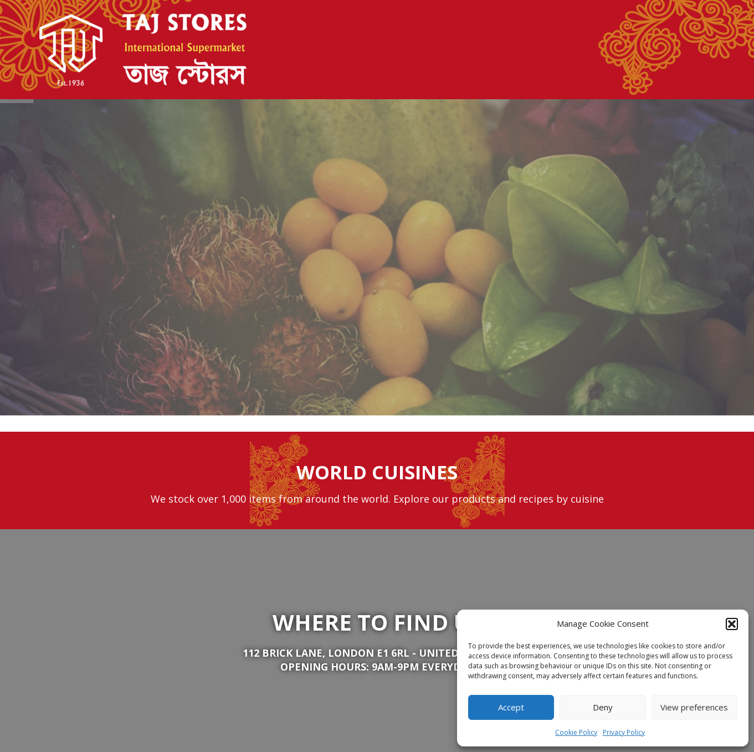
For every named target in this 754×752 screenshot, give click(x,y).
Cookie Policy (576, 732)
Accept (511, 707)
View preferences (694, 707)
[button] (731, 624)
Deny (603, 707)
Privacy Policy (624, 732)
